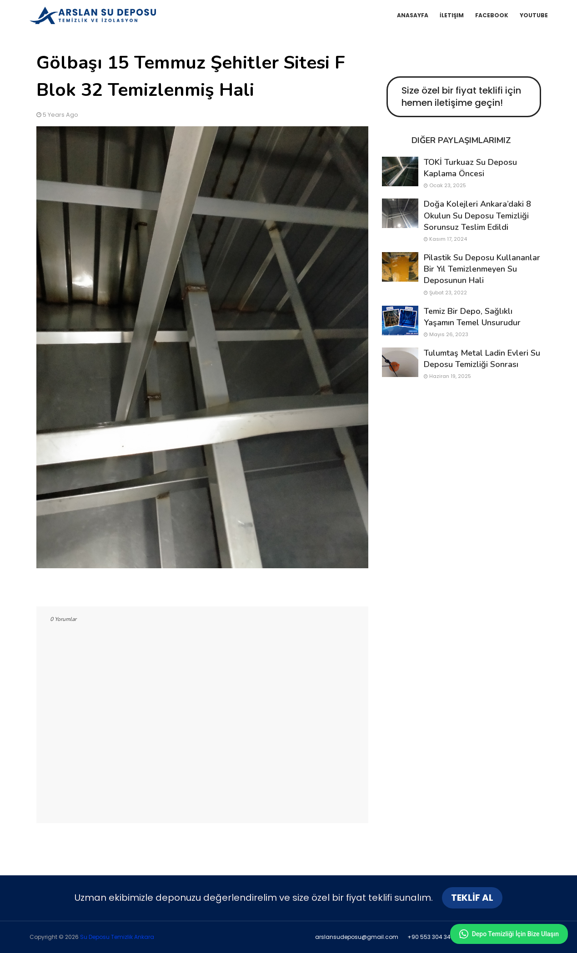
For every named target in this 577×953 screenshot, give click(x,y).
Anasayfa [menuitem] (412, 15)
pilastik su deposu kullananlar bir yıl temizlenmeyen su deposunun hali (482, 269)
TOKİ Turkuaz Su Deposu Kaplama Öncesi (470, 168)
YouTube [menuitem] (534, 15)
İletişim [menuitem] (452, 15)
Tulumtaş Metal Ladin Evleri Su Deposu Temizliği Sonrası (482, 358)
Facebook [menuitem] (491, 15)
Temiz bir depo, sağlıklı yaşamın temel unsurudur (472, 317)
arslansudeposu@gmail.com (356, 937)
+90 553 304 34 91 (432, 937)
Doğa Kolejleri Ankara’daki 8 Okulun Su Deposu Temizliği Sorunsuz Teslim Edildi (477, 215)
